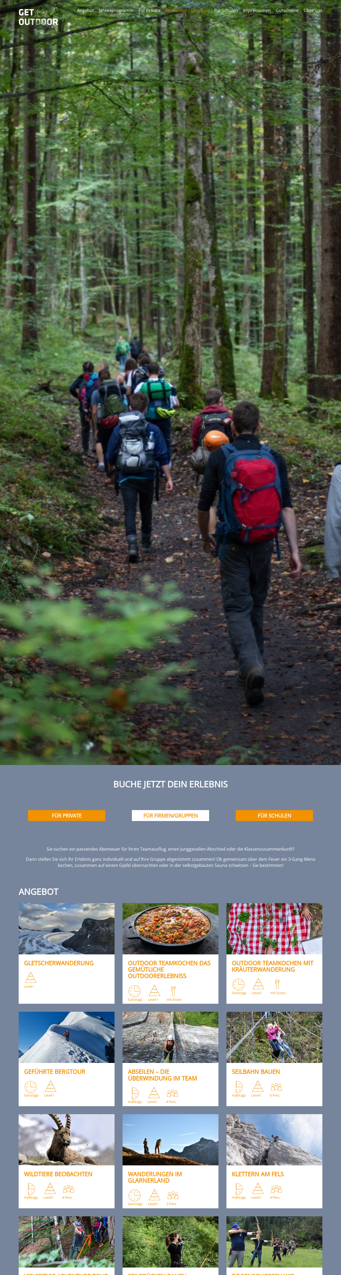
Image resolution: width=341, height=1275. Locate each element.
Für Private (149, 10)
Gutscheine (287, 10)
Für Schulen (226, 10)
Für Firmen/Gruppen (170, 815)
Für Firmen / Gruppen (187, 10)
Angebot (85, 10)
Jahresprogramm (116, 10)
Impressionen (257, 10)
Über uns (313, 10)
